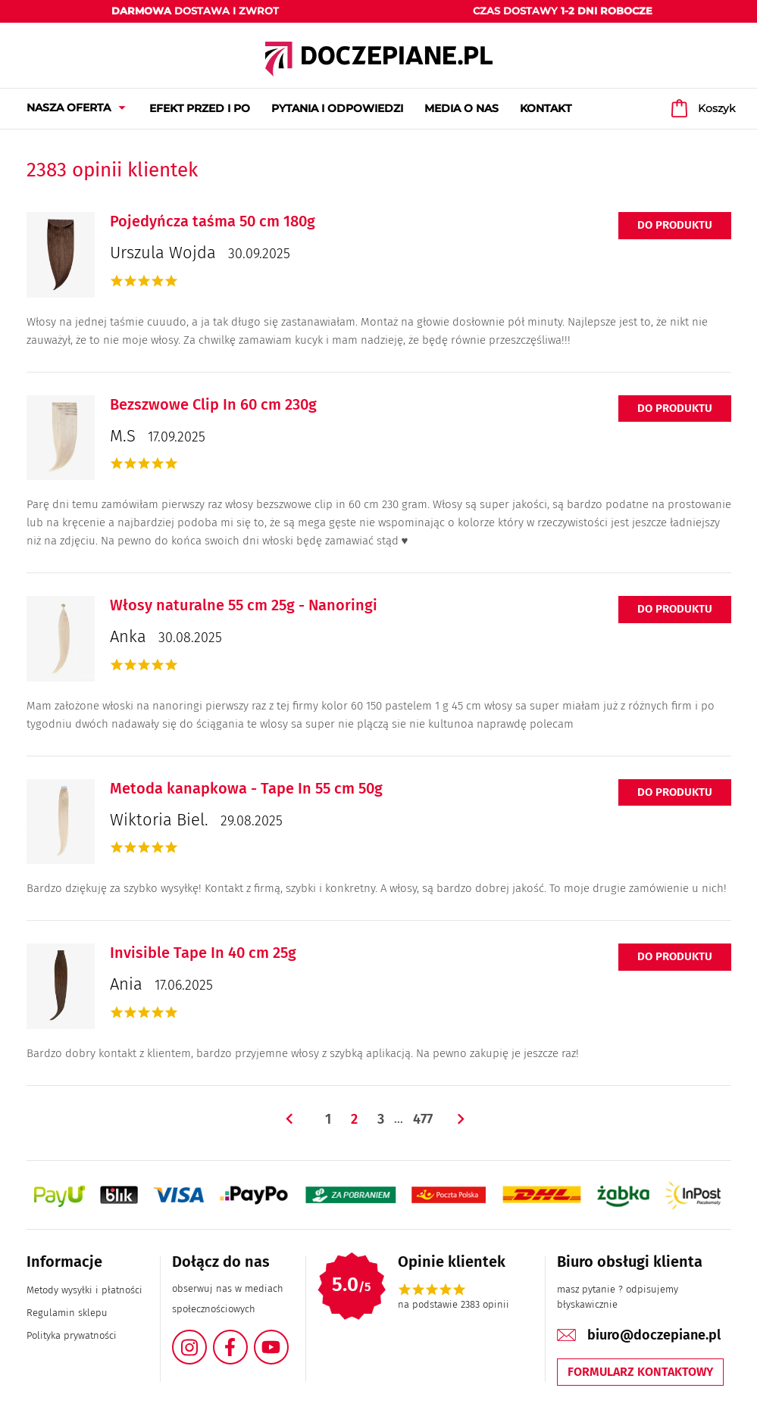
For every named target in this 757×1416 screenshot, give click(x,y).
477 (423, 1119)
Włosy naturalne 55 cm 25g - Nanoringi (243, 605)
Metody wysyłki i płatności (84, 1290)
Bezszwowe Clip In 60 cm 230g (213, 404)
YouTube (288, 1338)
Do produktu (674, 225)
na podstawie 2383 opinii (453, 1304)
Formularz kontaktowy (640, 1372)
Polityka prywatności (72, 1335)
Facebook (247, 1338)
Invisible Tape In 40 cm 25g (203, 952)
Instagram (206, 1338)
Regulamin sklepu (67, 1312)
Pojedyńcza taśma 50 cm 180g (212, 221)
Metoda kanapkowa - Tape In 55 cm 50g (246, 788)
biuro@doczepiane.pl (654, 1335)
